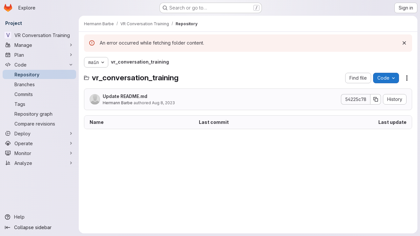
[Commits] (39, 94)
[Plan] (39, 54)
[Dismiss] (404, 43)
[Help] (39, 217)
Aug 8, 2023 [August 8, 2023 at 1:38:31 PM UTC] (163, 102)
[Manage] (39, 44)
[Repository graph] (39, 113)
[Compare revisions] (39, 123)
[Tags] (39, 103)
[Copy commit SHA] (375, 99)
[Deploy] (39, 133)
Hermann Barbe (118, 102)
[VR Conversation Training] (39, 35)
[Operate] (39, 143)
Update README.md (125, 96)
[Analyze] (39, 162)
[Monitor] (39, 153)
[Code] (39, 64)
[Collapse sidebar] (39, 227)
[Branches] (39, 84)
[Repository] (39, 74)
